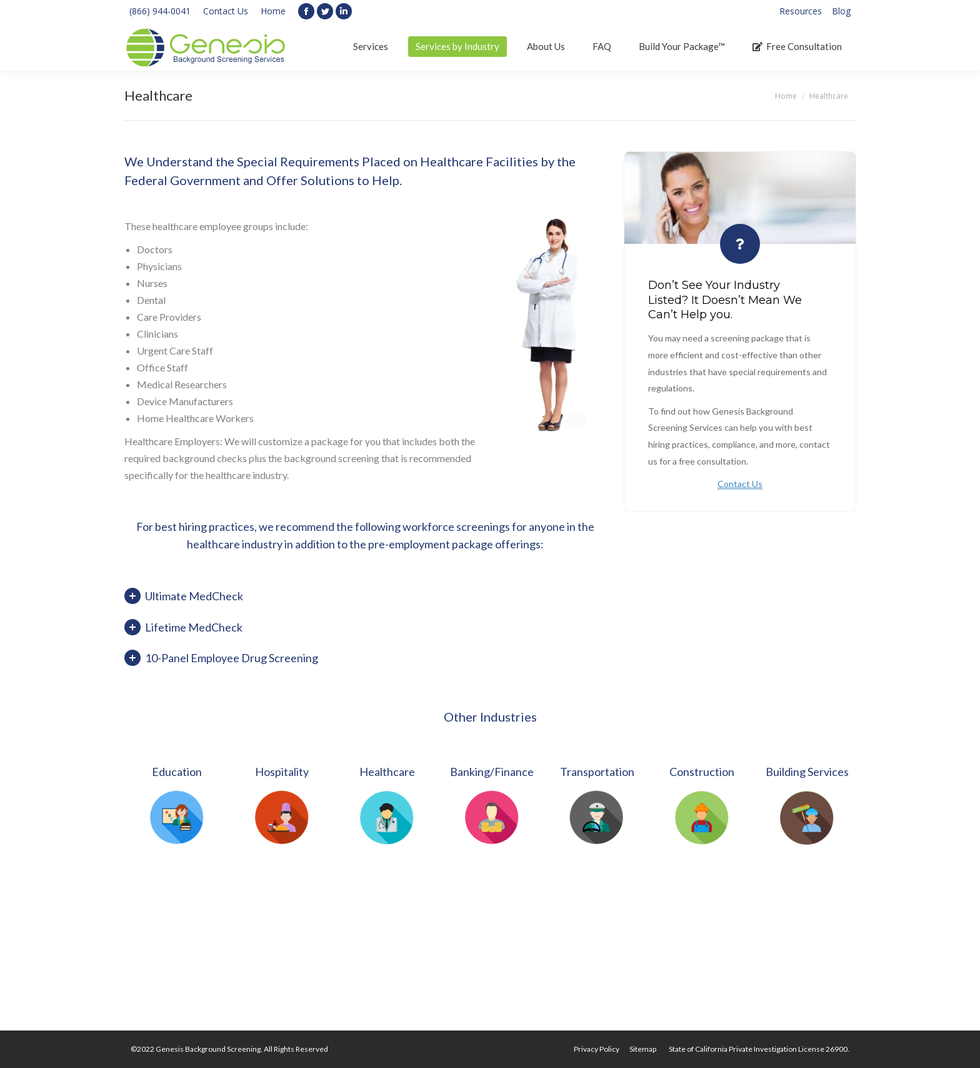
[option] (177, 803)
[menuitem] (800, 11)
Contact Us (225, 11)
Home (273, 11)
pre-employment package (430, 544)
